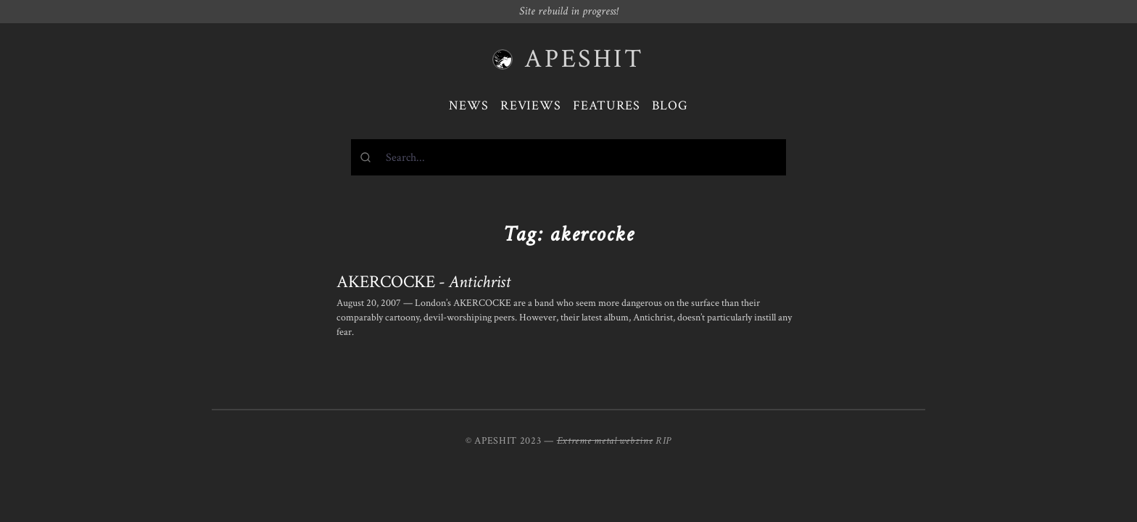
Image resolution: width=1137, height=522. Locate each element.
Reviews (530, 105)
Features (606, 105)
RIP (663, 440)
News (469, 105)
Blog (670, 105)
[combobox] (568, 157)
